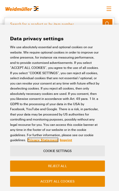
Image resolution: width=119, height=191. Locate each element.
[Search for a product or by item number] (54, 24)
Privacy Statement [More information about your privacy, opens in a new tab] (42, 139)
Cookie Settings (57, 151)
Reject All (57, 166)
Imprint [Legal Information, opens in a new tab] (66, 139)
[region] (59, 108)
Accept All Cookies (57, 181)
